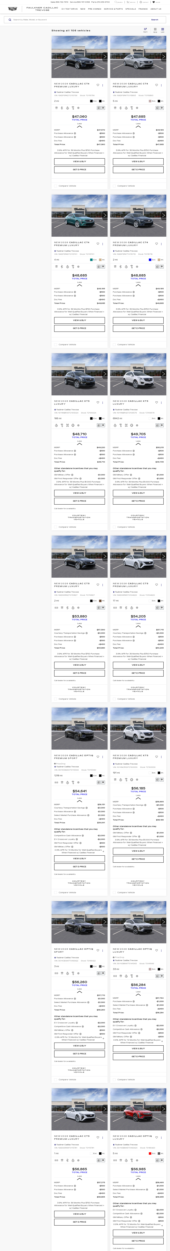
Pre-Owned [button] (94, 9)
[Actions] (102, 85)
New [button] (83, 9)
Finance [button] (143, 9)
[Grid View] (154, 30)
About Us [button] (155, 9)
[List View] (162, 30)
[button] (105, 57)
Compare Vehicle (67, 186)
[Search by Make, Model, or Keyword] (81, 20)
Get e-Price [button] (79, 169)
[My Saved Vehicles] (156, 2)
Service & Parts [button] (113, 9)
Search (154, 20)
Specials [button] (131, 9)
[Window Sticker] (103, 108)
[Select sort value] (146, 30)
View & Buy (79, 161)
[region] (79, 143)
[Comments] (99, 108)
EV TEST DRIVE (70, 9)
